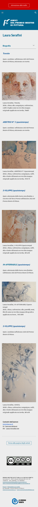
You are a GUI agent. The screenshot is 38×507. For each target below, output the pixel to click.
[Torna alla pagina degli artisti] (19, 443)
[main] (19, 35)
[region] (19, 5)
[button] (2, 12)
